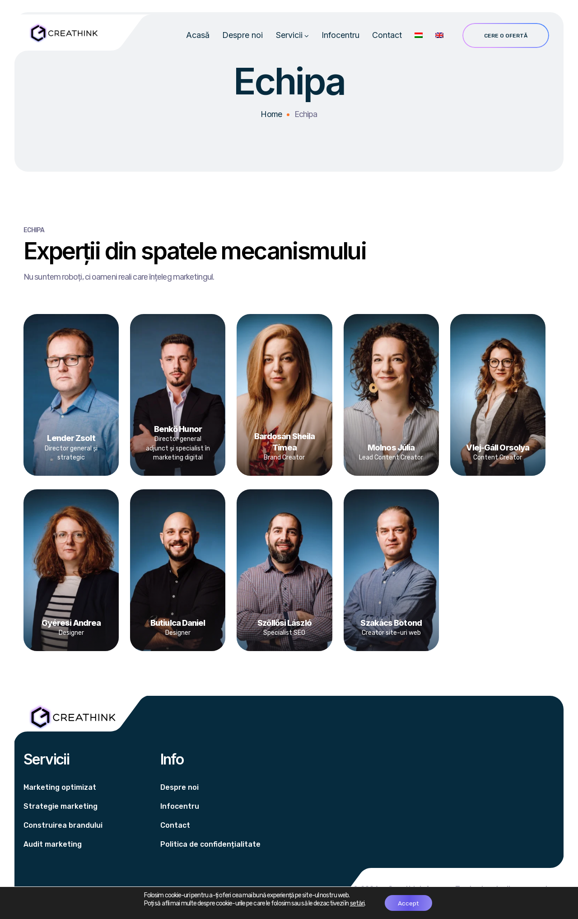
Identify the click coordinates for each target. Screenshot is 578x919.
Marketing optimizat (59, 787)
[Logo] (62, 33)
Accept (408, 903)
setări (356, 903)
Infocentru (340, 36)
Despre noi (242, 36)
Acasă (198, 36)
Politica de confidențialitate (210, 844)
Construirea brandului (63, 825)
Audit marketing (52, 844)
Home (271, 117)
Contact (387, 36)
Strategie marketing (60, 806)
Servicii (289, 36)
